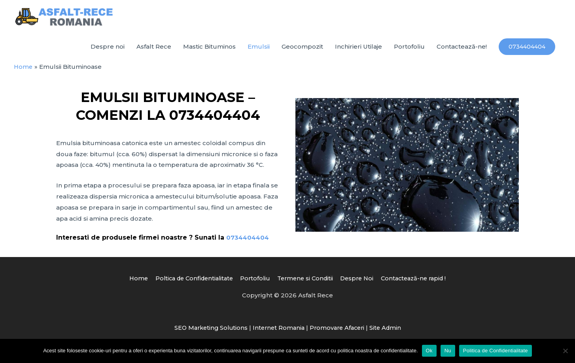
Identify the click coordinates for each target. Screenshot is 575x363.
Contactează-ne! (462, 50)
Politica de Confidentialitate (495, 351)
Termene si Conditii (305, 281)
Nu (447, 351)
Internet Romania (278, 331)
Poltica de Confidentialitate (189, 281)
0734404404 (248, 241)
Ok (429, 351)
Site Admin (389, 331)
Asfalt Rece (153, 50)
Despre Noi (360, 281)
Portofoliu (409, 50)
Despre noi (108, 50)
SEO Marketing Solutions (208, 331)
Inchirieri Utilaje (358, 50)
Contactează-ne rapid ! (420, 281)
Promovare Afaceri (339, 331)
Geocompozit (302, 50)
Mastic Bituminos (209, 50)
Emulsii (259, 50)
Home (130, 281)
